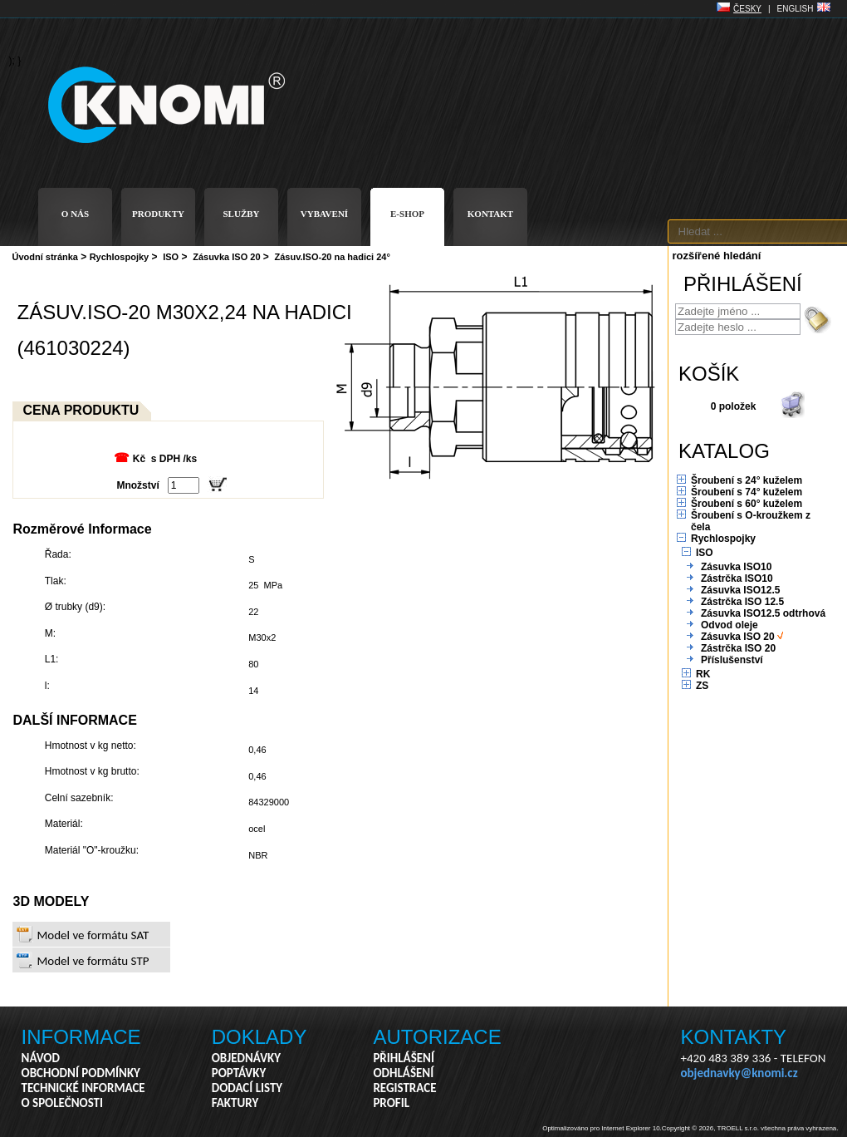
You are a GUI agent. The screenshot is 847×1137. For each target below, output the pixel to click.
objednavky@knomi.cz (739, 1073)
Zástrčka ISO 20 (738, 648)
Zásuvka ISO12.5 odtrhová (763, 613)
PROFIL (391, 1102)
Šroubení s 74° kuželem (746, 492)
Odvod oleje (729, 625)
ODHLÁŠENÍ (403, 1073)
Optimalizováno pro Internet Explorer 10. (602, 1128)
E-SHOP (407, 214)
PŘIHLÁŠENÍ (403, 1058)
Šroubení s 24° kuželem (746, 480)
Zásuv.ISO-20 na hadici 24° (332, 257)
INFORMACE (81, 1037)
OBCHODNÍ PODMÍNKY (81, 1073)
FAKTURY (235, 1102)
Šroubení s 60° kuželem (746, 503)
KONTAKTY (734, 1037)
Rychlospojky (119, 257)
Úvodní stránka (45, 257)
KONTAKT (490, 214)
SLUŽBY (241, 214)
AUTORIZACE (437, 1037)
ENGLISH (795, 8)
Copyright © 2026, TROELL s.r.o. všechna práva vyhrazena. (750, 1128)
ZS (702, 686)
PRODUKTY (158, 214)
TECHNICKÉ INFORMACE (83, 1087)
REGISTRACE (404, 1087)
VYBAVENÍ (324, 214)
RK (703, 674)
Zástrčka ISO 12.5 (742, 602)
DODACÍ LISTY (247, 1087)
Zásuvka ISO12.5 (740, 590)
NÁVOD (41, 1058)
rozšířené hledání (717, 255)
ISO (171, 257)
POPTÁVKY (239, 1073)
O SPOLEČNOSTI (63, 1102)
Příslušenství (732, 660)
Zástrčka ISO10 (737, 578)
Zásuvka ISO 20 (226, 257)
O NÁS (75, 214)
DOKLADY (259, 1037)
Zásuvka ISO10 (736, 567)
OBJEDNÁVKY (246, 1058)
